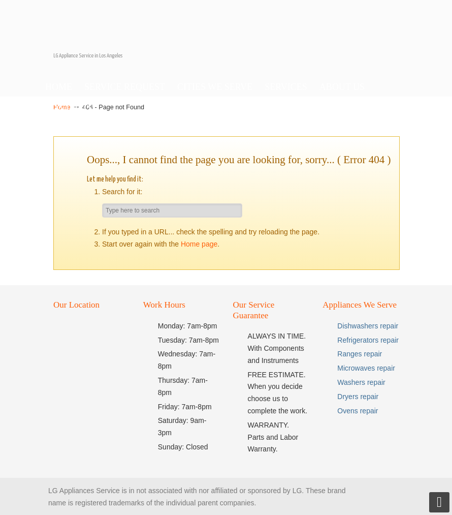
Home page (199, 244)
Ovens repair (357, 411)
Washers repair (361, 382)
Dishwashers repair (367, 326)
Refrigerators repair (368, 340)
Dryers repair (357, 396)
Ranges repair (359, 354)
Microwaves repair (366, 368)
